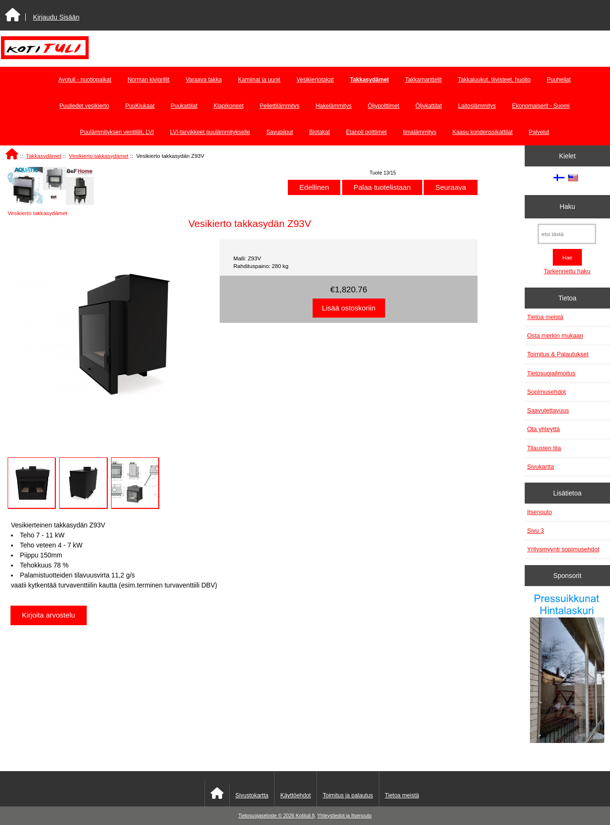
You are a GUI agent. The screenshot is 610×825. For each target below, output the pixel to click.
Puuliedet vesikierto (84, 106)
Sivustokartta (251, 795)
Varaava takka (204, 79)
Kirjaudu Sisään (56, 17)
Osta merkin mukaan (555, 335)
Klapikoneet (229, 106)
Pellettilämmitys (279, 106)
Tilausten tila (544, 448)
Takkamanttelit (423, 79)
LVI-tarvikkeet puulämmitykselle (210, 132)
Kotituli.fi (305, 815)
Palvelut (539, 132)
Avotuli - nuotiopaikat (84, 79)
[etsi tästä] (567, 234)
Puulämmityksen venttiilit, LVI (117, 132)
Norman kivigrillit (149, 79)
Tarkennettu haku (567, 271)
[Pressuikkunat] (567, 669)
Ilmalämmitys (420, 132)
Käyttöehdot (295, 795)
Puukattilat (184, 106)
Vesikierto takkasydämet (99, 156)
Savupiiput (279, 132)
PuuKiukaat (139, 106)
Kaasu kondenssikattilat (483, 132)
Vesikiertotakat (315, 79)
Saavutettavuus (548, 410)
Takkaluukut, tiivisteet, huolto (494, 79)
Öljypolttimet (383, 106)
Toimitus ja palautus (348, 795)
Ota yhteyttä (543, 429)
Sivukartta (540, 466)
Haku (567, 206)
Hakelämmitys (333, 106)
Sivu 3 (535, 530)
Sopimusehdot (546, 391)
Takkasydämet (43, 156)
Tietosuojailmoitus (551, 373)
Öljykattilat (429, 106)
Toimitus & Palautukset (558, 354)
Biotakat (319, 132)
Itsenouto (539, 512)
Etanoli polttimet (366, 132)
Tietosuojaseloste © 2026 (266, 815)
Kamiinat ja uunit (259, 79)
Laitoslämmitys (477, 106)
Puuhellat (559, 79)
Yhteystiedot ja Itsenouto (344, 815)
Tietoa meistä (545, 316)
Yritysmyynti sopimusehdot (563, 549)
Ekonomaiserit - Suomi (540, 106)
